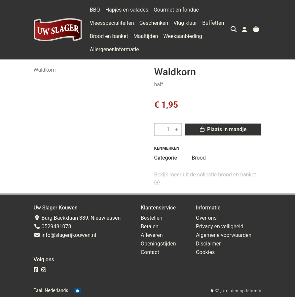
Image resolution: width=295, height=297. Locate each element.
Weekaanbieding (182, 36)
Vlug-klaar (185, 23)
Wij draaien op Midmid (236, 291)
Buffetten (213, 23)
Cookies (205, 252)
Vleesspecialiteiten (112, 23)
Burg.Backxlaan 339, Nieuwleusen (77, 218)
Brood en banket (109, 36)
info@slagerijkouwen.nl (65, 235)
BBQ (95, 10)
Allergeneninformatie (114, 49)
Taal (38, 290)
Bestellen (152, 218)
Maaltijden (145, 36)
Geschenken (153, 23)
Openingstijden (158, 244)
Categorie (165, 158)
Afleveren (152, 235)
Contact (150, 252)
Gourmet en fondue (176, 10)
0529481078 (52, 226)
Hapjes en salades (126, 10)
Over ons (206, 218)
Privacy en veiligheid (219, 226)
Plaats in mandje (223, 129)
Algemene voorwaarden (223, 235)
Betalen (150, 226)
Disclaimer (208, 244)
